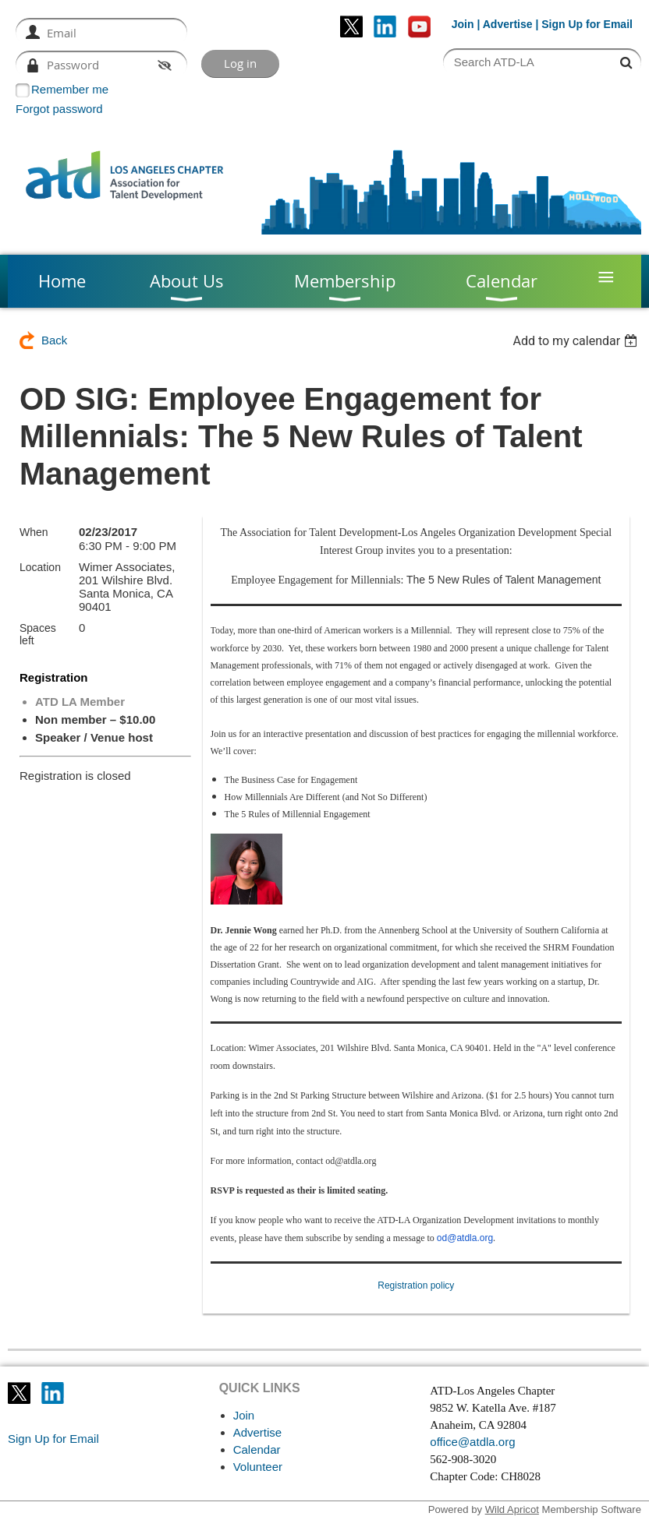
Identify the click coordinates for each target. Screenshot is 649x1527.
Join (463, 24)
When (34, 532)
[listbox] (576, 341)
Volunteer (257, 1466)
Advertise (508, 24)
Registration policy (416, 1285)
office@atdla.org (472, 1441)
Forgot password (59, 108)
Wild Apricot (512, 1509)
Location (40, 567)
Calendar (257, 1449)
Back (54, 340)
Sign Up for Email (53, 1438)
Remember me (69, 89)
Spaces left (38, 634)
